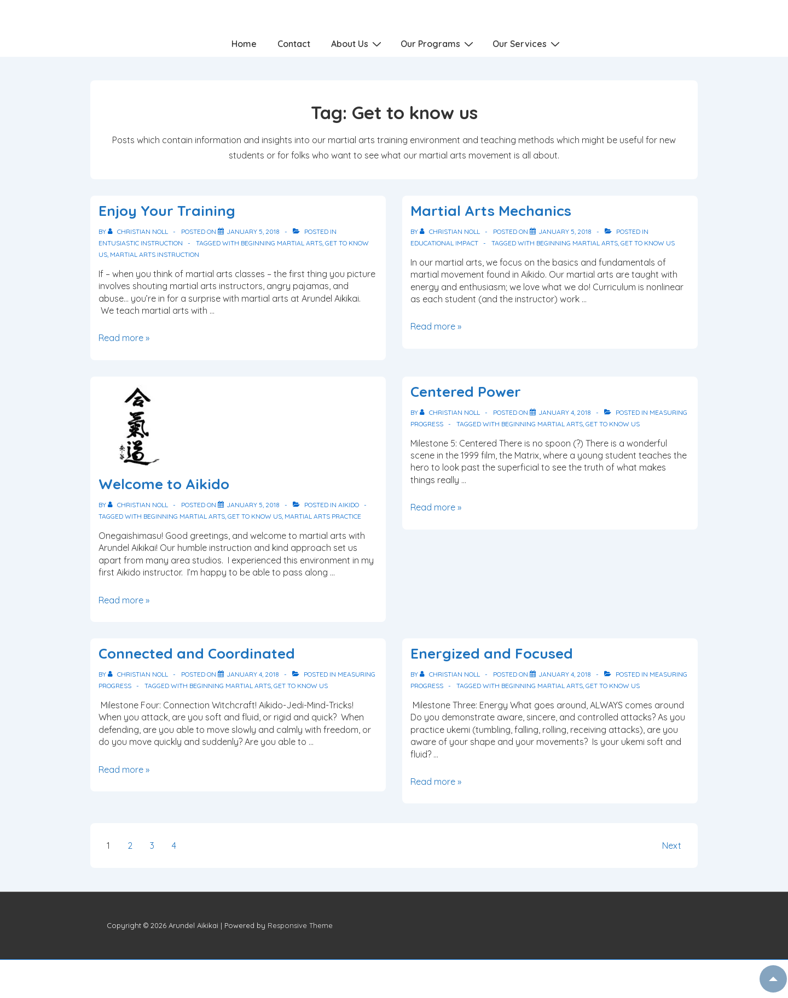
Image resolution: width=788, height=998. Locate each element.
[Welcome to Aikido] (253, 505)
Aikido (348, 505)
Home (244, 43)
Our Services (528, 43)
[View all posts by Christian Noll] (139, 231)
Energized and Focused (491, 653)
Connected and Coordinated (197, 653)
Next (671, 845)
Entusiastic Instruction (141, 243)
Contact (293, 43)
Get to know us (648, 243)
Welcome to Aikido (164, 484)
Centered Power (465, 392)
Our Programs (438, 43)
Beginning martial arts (281, 243)
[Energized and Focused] (564, 674)
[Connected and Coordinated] (253, 674)
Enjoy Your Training (167, 211)
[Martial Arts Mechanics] (565, 231)
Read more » (124, 337)
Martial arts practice (323, 516)
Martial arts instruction (154, 254)
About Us (357, 43)
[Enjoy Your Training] (253, 231)
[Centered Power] (564, 412)
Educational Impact (444, 243)
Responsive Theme (300, 925)
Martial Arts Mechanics (490, 211)
